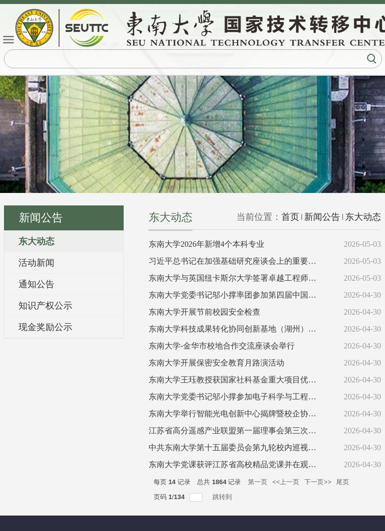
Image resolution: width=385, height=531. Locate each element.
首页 (290, 217)
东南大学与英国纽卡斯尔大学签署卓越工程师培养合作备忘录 (256, 278)
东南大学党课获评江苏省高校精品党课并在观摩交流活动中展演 (260, 464)
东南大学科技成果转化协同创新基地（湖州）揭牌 (236, 329)
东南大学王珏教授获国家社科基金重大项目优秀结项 (240, 379)
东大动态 (363, 217)
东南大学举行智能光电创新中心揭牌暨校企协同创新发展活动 (256, 413)
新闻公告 (322, 217)
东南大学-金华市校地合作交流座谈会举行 (222, 346)
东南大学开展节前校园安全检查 (204, 312)
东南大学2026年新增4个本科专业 (206, 244)
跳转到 (223, 497)
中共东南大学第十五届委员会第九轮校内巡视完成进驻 (244, 447)
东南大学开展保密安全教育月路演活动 (216, 362)
